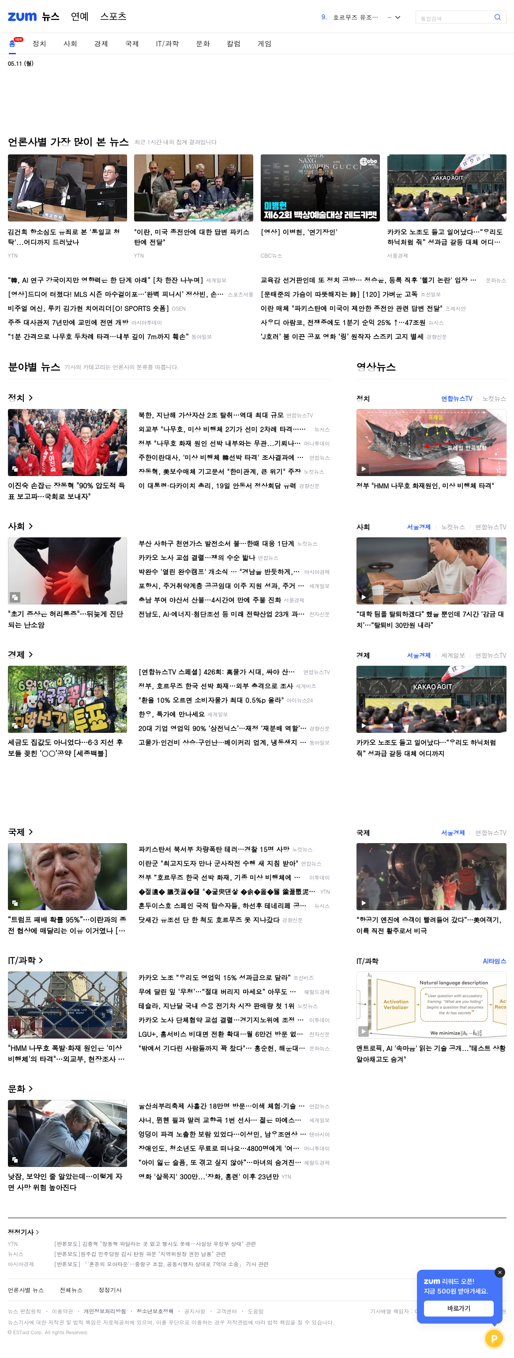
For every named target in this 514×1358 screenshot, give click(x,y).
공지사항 (195, 1311)
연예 (80, 17)
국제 (132, 43)
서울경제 (398, 255)
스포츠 (113, 17)
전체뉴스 (71, 1290)
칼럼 (234, 43)
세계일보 (453, 655)
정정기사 (21, 1232)
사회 (71, 43)
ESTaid (21, 1332)
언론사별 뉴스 (26, 1290)
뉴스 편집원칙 (24, 1311)
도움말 (256, 1311)
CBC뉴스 (271, 255)
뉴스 (51, 17)
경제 (101, 43)
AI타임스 (494, 961)
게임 (265, 43)
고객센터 (226, 1311)
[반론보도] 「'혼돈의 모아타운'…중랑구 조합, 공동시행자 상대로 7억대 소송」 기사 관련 (161, 1264)
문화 (203, 43)
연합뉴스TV (456, 398)
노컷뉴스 (494, 398)
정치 (40, 43)
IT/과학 (167, 43)
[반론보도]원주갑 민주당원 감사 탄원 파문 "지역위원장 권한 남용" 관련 (140, 1253)
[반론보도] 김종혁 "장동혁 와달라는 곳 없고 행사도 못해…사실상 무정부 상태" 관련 (155, 1243)
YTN (13, 255)
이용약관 (62, 1311)
